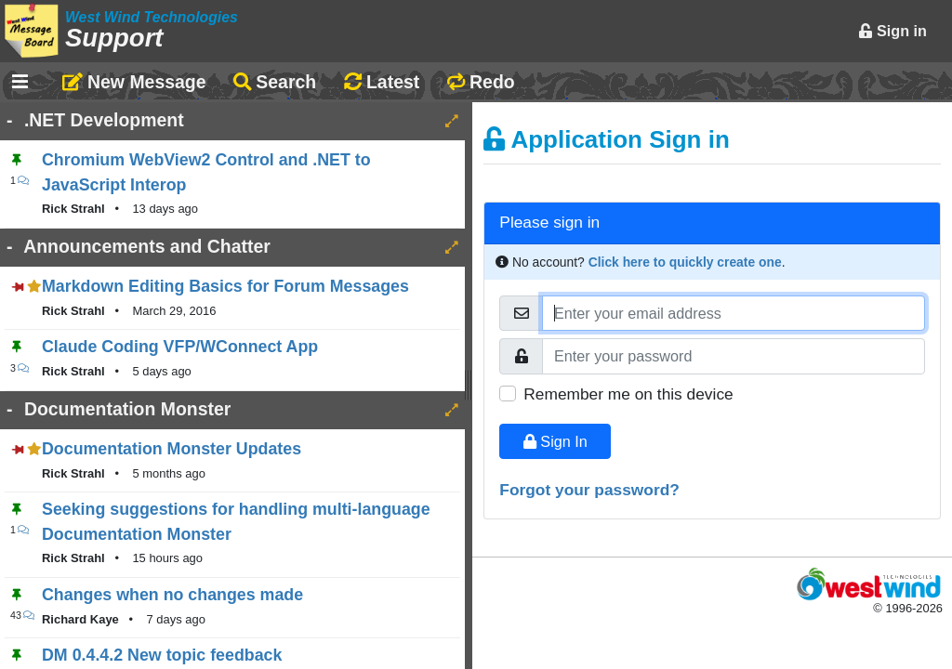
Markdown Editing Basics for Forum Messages (225, 286)
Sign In (555, 441)
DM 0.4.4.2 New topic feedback (162, 655)
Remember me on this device (628, 394)
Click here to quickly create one (685, 262)
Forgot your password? (589, 489)
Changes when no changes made (172, 594)
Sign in (892, 30)
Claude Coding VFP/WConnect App (180, 346)
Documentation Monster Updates (171, 448)
